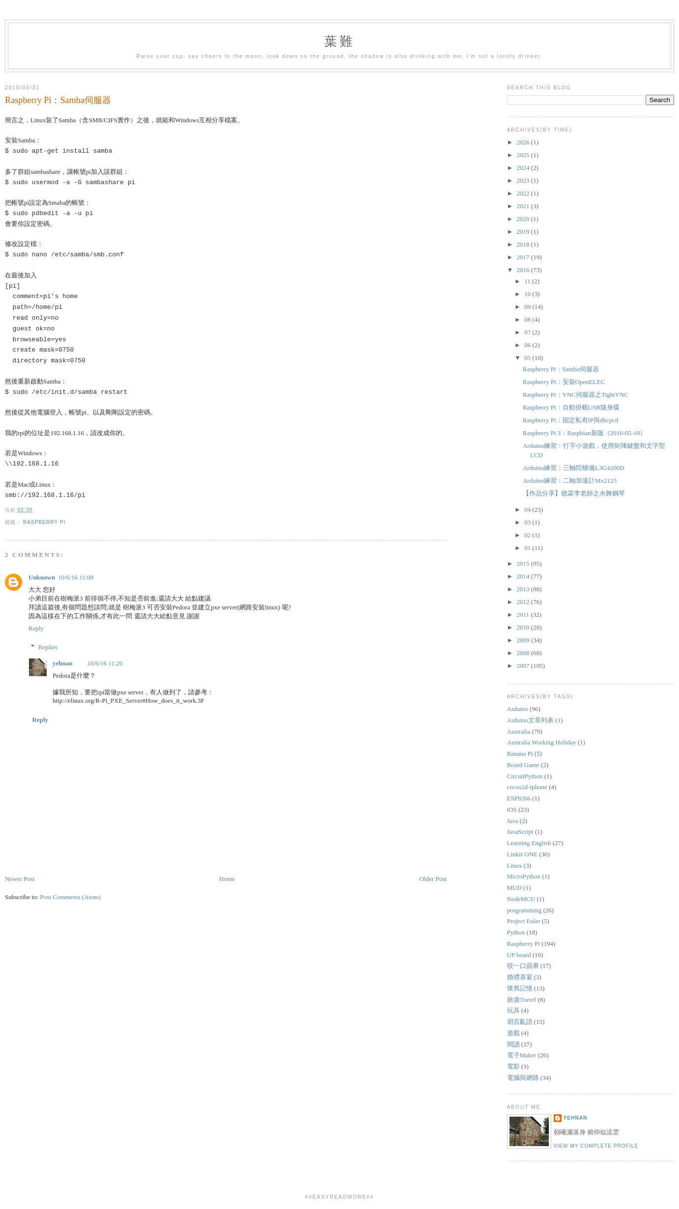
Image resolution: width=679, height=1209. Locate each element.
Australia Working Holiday (541, 742)
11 (528, 281)
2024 (524, 167)
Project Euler (523, 921)
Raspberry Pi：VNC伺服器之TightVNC (575, 394)
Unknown (41, 577)
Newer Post (19, 878)
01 (528, 547)
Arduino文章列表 (530, 720)
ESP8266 (519, 798)
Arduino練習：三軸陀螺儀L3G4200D (573, 467)
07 (528, 332)
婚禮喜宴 (520, 977)
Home (227, 878)
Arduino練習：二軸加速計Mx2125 (570, 480)
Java (512, 820)
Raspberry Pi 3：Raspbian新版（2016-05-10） (584, 433)
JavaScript (520, 831)
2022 (524, 193)
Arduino (517, 709)
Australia (519, 731)
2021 (524, 206)
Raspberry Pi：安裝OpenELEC (564, 381)
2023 (524, 180)
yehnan (62, 663)
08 (528, 319)
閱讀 (513, 1044)
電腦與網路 (523, 1077)
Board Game (523, 765)
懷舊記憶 (520, 988)
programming (524, 910)
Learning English (529, 843)
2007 (524, 665)
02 (528, 535)
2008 (524, 653)
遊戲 (513, 1033)
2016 (524, 270)
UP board (519, 955)
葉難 (339, 41)
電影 (513, 1066)
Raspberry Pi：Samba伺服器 (58, 100)
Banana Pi (520, 753)
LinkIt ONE (522, 854)
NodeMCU (521, 899)
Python (516, 932)
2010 (524, 627)
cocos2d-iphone (527, 787)
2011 (524, 614)
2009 (524, 640)
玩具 (513, 1010)
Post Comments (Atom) (70, 897)
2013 (524, 589)
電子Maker (522, 1055)
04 (528, 509)
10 (528, 294)
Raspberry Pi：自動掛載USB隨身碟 (571, 407)
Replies (47, 646)
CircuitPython (525, 776)
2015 (524, 563)
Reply (36, 628)
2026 (524, 142)
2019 (524, 231)
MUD (514, 887)
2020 (524, 218)
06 (528, 345)
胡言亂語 (520, 1021)
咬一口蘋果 (523, 965)
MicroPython (524, 876)
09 (528, 306)
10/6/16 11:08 (75, 577)
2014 (524, 576)
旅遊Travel (521, 999)
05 (528, 357)
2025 (524, 155)
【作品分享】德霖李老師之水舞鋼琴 (574, 493)
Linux (514, 865)
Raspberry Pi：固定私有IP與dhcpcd (571, 420)
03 (528, 522)
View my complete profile (596, 1146)
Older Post (433, 878)
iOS (512, 809)
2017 (524, 257)
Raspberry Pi (44, 522)
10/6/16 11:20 (104, 663)
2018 (524, 244)
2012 (524, 601)
